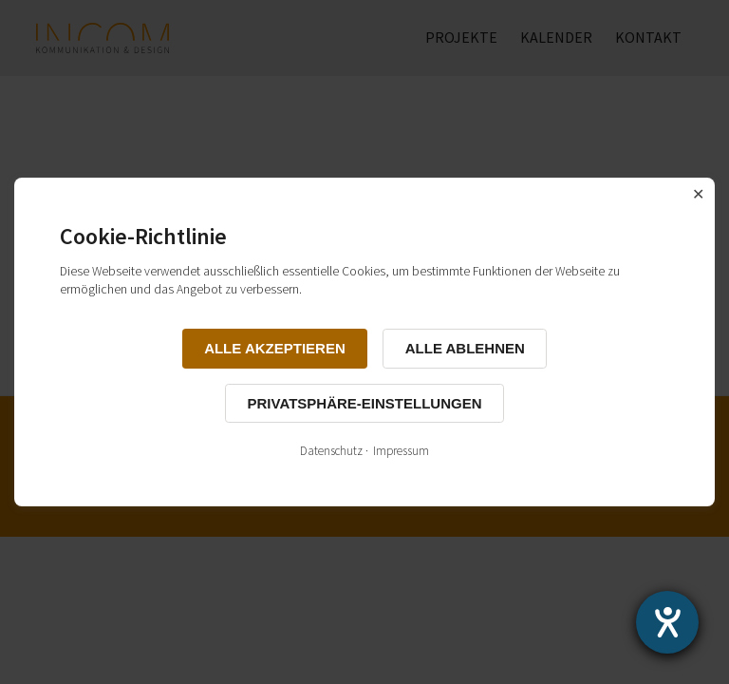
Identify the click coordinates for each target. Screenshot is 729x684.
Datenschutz (331, 451)
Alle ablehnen (465, 348)
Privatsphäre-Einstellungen (365, 403)
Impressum (401, 451)
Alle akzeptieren (275, 348)
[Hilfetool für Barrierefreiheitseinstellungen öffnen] (667, 622)
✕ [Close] (698, 194)
